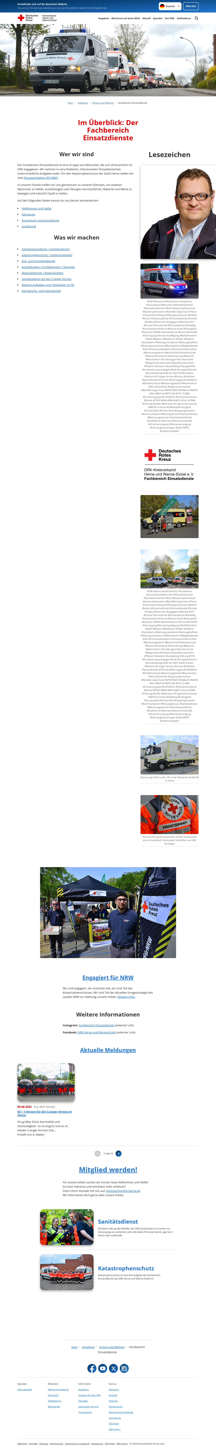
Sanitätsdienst (118, 1221)
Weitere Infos (126, 997)
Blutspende (54, 1406)
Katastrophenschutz (126, 1268)
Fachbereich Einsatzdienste (96, 1025)
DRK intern (114, 1429)
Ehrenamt (53, 1395)
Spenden (158, 18)
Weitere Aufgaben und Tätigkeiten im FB (48, 285)
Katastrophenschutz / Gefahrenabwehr (47, 255)
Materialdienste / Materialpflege (42, 273)
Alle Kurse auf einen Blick (125, 18)
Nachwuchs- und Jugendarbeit (41, 291)
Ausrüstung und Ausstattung (40, 220)
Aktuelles (83, 1401)
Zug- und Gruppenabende (38, 261)
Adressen (114, 1389)
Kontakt (113, 1395)
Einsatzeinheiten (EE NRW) (41, 178)
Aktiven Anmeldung (58, 1389)
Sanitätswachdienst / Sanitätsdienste (46, 249)
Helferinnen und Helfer (37, 208)
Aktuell (146, 18)
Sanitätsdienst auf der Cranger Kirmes (46, 279)
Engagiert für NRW (108, 977)
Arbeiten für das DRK (89, 1395)
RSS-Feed (114, 1423)
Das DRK (169, 18)
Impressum (115, 1418)
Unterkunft (29, 226)
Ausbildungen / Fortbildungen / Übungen (48, 267)
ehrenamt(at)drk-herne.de (123, 1191)
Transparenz (85, 1412)
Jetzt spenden (24, 1389)
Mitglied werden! (108, 1169)
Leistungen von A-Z (88, 1406)
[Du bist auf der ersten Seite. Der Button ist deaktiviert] (98, 1154)
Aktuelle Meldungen (108, 1050)
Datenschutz (115, 1406)
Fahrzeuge (28, 214)
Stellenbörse (54, 1401)
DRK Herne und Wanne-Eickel (97, 1032)
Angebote (103, 18)
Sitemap (113, 1401)
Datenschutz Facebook (121, 1412)
